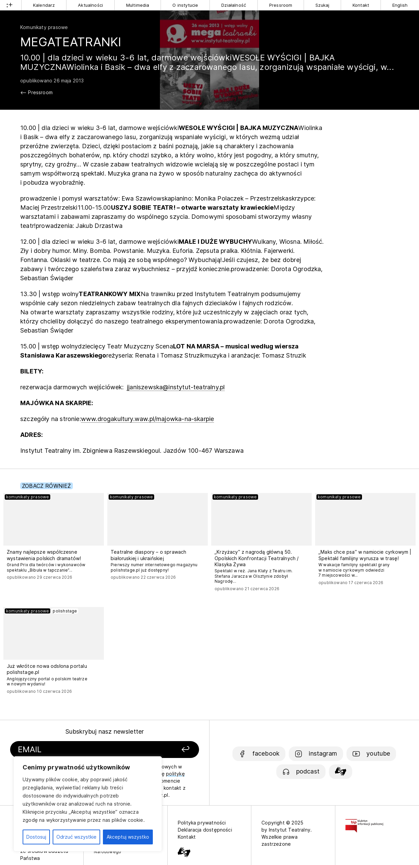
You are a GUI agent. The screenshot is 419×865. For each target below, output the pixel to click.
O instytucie (185, 5)
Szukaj (322, 5)
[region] (87, 803)
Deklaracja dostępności (205, 830)
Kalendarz (44, 5)
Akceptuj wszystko (128, 837)
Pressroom (280, 5)
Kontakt (361, 5)
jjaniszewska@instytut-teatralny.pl (176, 387)
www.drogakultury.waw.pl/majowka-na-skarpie (147, 418)
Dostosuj (36, 837)
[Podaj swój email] (77, 749)
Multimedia (137, 5)
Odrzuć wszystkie (76, 837)
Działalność (233, 5)
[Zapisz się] (164, 749)
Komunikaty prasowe (44, 27)
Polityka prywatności (202, 822)
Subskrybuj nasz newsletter (104, 731)
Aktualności (90, 5)
